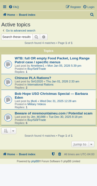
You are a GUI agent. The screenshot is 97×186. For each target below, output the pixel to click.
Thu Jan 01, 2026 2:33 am (62, 81)
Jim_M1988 (38, 116)
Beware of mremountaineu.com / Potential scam (53, 113)
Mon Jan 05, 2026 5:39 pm (64, 65)
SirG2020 (37, 81)
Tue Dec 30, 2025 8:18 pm (65, 116)
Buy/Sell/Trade (36, 68)
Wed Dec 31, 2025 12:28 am (58, 101)
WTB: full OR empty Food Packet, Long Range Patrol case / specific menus (52, 60)
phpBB (35, 161)
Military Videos (36, 104)
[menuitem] (14, 7)
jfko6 (34, 101)
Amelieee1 (37, 65)
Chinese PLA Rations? (33, 78)
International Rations (40, 84)
